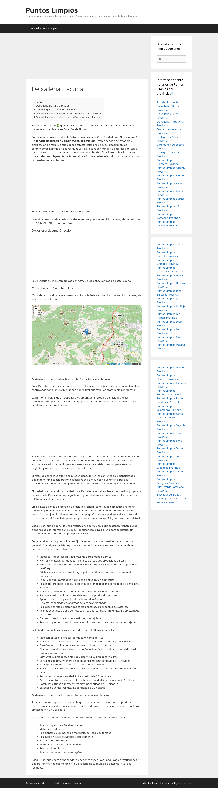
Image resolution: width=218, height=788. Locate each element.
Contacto (187, 783)
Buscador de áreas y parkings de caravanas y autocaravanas (171, 498)
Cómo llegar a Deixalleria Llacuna (55, 109)
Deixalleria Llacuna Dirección (53, 105)
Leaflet (111, 364)
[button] (87, 332)
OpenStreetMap (124, 364)
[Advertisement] (87, 57)
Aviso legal (173, 783)
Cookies (160, 783)
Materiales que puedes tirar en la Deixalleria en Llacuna (68, 113)
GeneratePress (73, 783)
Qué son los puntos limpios (43, 28)
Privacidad (147, 783)
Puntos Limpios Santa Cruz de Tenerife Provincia (170, 417)
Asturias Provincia (167, 102)
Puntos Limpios (52, 10)
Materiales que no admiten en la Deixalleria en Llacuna (68, 117)
